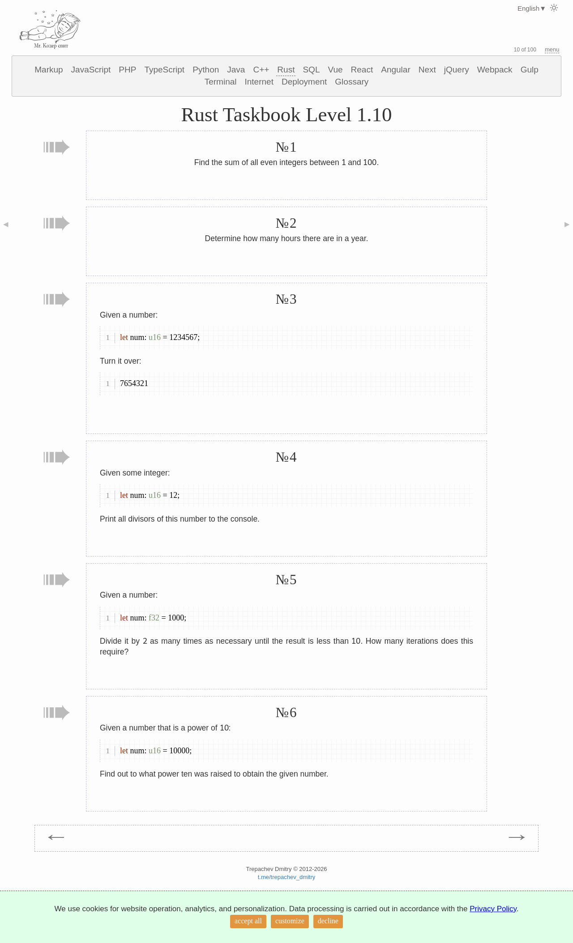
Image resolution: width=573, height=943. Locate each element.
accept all (248, 921)
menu (552, 49)
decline (328, 921)
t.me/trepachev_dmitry (287, 877)
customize (289, 921)
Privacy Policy (493, 909)
